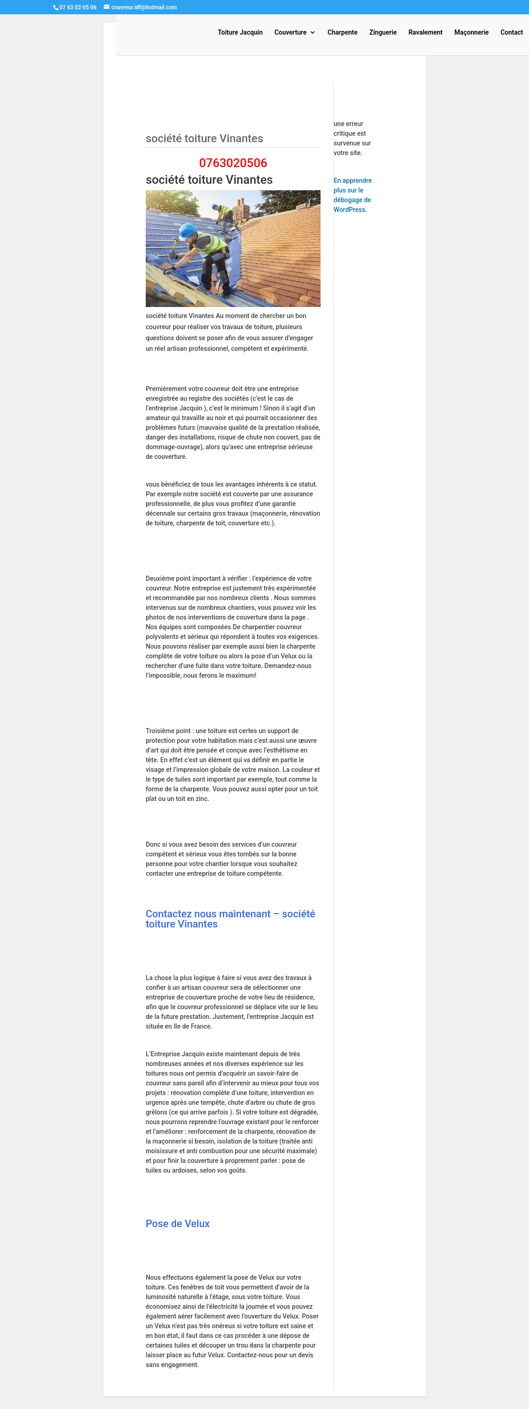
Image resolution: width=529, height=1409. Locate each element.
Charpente (342, 32)
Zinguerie (383, 32)
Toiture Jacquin (240, 32)
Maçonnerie (471, 32)
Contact (511, 32)
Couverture (290, 32)
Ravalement (426, 32)
